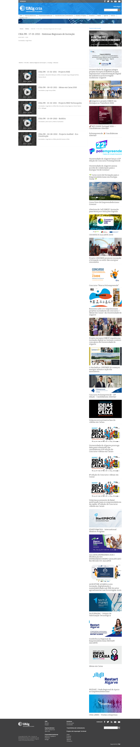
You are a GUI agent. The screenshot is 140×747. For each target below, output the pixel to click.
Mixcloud (56, 62)
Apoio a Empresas (50, 729)
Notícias (113, 15)
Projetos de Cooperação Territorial (76, 731)
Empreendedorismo (30, 15)
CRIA (21, 15)
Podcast (69, 736)
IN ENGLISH (23, 1)
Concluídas (70, 724)
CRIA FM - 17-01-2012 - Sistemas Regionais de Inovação (32, 62)
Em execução (70, 723)
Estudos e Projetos (81, 15)
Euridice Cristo (24, 17)
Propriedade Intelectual (45, 15)
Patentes (47, 738)
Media (99, 15)
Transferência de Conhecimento (64, 15)
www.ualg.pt (116, 6)
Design (47, 739)
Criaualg (49, 62)
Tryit (119, 744)
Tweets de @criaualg (95, 28)
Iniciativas (92, 15)
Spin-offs (47, 731)
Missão (47, 723)
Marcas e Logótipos (50, 736)
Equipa (47, 724)
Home (21, 29)
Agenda (106, 15)
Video (68, 734)
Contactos (69, 741)
